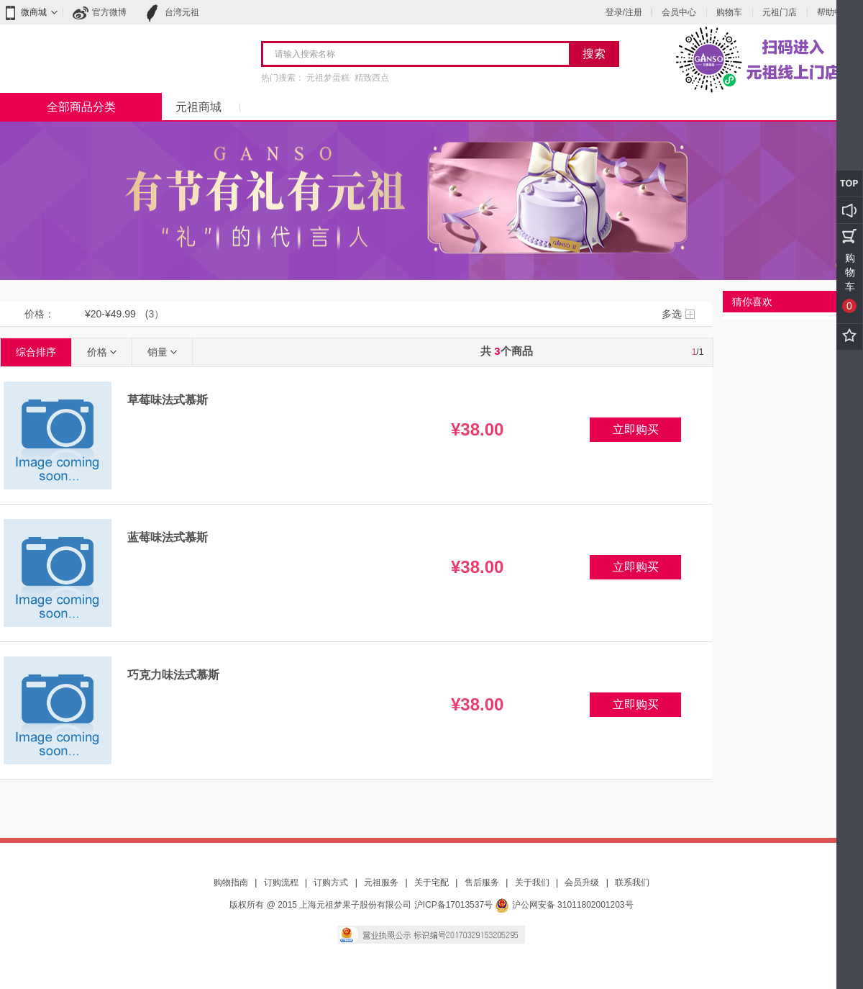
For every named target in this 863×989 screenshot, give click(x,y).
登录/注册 (624, 12)
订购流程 (281, 882)
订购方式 (331, 882)
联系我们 (632, 882)
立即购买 (636, 429)
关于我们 (532, 882)
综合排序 (36, 352)
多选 (672, 314)
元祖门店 (779, 12)
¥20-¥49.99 (110, 314)
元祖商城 (198, 107)
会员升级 (582, 882)
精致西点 (372, 78)
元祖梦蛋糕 (328, 78)
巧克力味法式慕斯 (173, 675)
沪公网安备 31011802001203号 (564, 905)
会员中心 (679, 12)
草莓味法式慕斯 (167, 400)
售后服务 (482, 882)
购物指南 (231, 882)
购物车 (729, 12)
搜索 (594, 54)
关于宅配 (431, 882)
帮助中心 (834, 12)
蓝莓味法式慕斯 (167, 537)
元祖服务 (381, 882)
